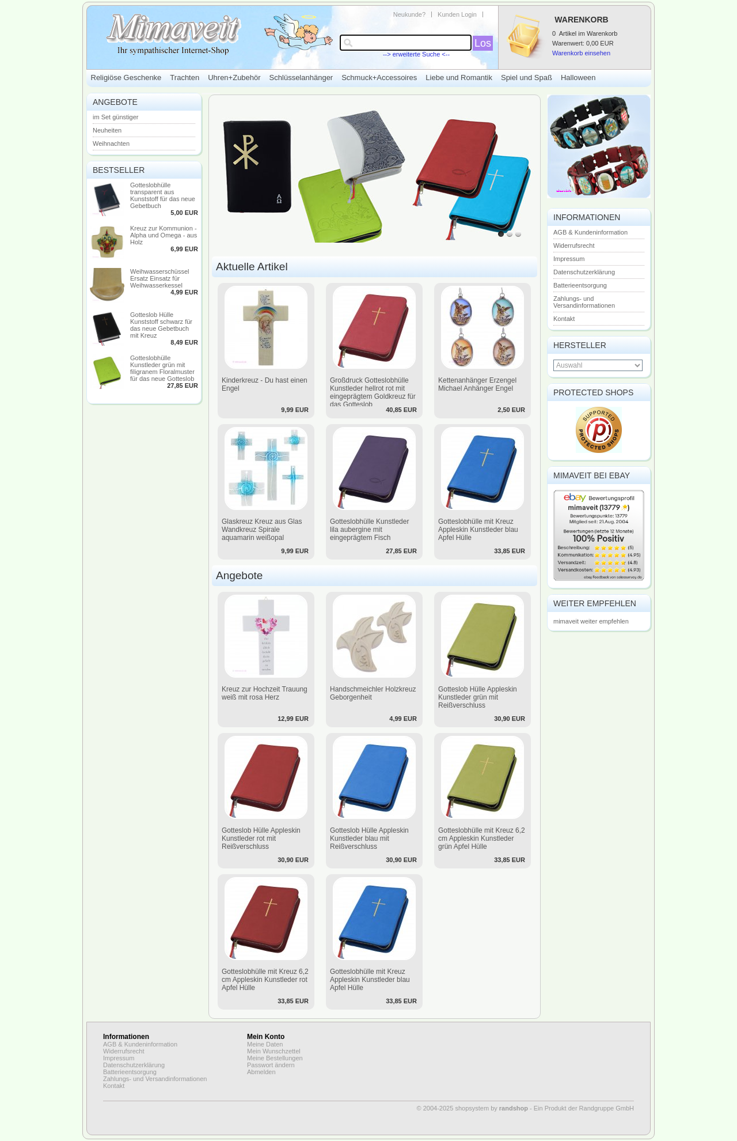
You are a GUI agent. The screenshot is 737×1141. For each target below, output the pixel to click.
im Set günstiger (115, 117)
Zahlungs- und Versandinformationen (584, 302)
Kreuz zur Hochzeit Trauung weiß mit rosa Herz (264, 693)
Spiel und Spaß (526, 77)
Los (482, 43)
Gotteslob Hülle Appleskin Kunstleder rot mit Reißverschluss (261, 838)
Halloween (578, 77)
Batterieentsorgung (580, 285)
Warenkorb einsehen (581, 53)
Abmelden (261, 1071)
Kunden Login (457, 14)
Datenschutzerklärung (584, 272)
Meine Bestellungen (275, 1058)
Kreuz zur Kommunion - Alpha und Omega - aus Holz (163, 235)
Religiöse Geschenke (126, 77)
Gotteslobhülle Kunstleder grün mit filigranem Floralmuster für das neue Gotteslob (162, 368)
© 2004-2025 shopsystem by (472, 1108)
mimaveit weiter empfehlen (591, 621)
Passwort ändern (271, 1064)
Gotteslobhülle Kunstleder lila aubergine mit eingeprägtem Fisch (369, 529)
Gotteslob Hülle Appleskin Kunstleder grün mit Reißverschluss (477, 697)
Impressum (568, 258)
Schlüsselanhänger (301, 77)
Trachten (184, 77)
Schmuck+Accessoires (379, 77)
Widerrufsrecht (574, 245)
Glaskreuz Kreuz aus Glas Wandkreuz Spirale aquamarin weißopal (262, 529)
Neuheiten (107, 130)
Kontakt (564, 318)
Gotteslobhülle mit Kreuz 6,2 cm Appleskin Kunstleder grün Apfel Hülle (481, 838)
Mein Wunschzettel (274, 1051)
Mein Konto (265, 1037)
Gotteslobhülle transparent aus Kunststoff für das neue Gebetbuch (162, 195)
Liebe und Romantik (459, 77)
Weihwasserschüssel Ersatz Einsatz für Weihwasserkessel (159, 278)
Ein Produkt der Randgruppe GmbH (584, 1108)
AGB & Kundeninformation (590, 232)
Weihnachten (111, 143)
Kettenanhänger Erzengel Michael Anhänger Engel (477, 384)
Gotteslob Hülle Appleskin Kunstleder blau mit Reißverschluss (369, 838)
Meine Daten (265, 1044)
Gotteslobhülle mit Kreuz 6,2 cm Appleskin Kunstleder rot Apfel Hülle (265, 980)
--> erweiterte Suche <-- (416, 54)
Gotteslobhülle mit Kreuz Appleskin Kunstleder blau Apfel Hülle (478, 529)
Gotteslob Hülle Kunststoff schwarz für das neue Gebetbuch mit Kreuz (161, 325)
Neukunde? (409, 14)
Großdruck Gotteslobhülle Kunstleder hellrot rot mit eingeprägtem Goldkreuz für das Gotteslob (373, 392)
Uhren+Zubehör (234, 77)
